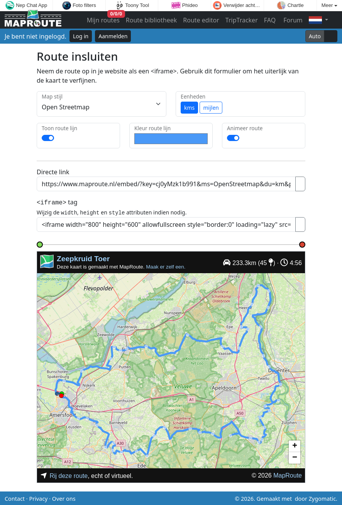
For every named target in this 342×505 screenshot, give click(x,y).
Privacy (38, 497)
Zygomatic (322, 497)
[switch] (48, 138)
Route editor (201, 20)
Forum (292, 20)
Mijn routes (104, 18)
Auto (315, 36)
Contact (15, 497)
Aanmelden (112, 36)
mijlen (210, 107)
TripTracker (241, 20)
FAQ (270, 20)
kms (189, 107)
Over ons (64, 497)
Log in (80, 36)
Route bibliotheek (151, 20)
